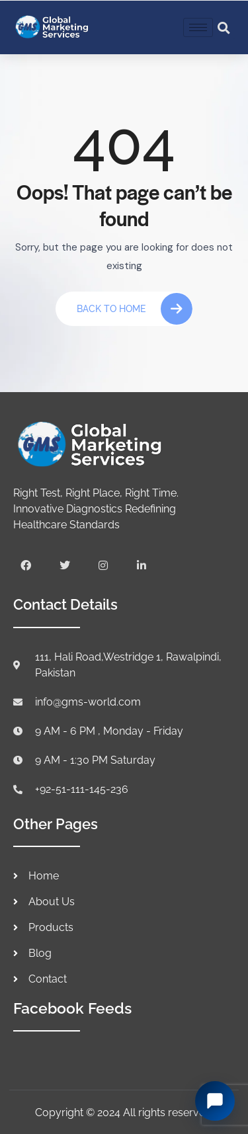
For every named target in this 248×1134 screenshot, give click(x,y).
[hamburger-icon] (198, 27)
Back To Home (134, 309)
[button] (224, 28)
